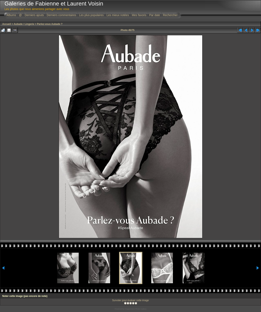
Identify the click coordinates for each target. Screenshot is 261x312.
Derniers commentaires (61, 15)
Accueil (6, 24)
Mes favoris (139, 15)
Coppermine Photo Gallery (135, 309)
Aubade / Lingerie (24, 24)
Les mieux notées (117, 15)
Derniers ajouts (34, 15)
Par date (154, 15)
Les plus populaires (91, 15)
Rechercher (170, 15)
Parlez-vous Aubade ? (49, 24)
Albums (11, 15)
